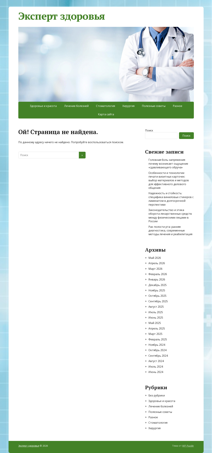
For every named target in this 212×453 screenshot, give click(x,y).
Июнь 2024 (155, 372)
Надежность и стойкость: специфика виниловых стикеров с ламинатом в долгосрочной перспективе (171, 198)
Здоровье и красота (43, 106)
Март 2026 (155, 269)
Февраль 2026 (157, 274)
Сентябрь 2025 (158, 301)
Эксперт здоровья (61, 16)
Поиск (149, 130)
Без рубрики (156, 395)
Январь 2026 (156, 279)
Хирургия (128, 106)
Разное (177, 106)
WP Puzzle (188, 445)
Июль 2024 (155, 366)
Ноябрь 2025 (156, 290)
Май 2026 (154, 258)
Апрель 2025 (156, 328)
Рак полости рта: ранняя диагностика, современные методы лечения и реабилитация (170, 230)
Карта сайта (106, 114)
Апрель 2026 (156, 263)
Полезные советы (153, 106)
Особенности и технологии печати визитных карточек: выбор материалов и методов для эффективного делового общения (168, 180)
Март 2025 (155, 334)
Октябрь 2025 (157, 296)
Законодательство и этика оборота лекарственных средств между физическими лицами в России (170, 215)
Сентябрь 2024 (158, 355)
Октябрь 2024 (157, 350)
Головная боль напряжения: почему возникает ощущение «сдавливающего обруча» (168, 163)
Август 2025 (156, 306)
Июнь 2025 (155, 317)
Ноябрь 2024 (156, 345)
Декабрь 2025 (157, 285)
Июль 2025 (155, 312)
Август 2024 (156, 361)
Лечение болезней (76, 106)
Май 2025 (154, 323)
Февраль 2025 (157, 339)
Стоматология (105, 106)
